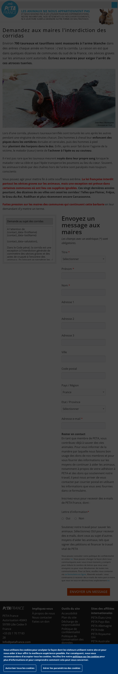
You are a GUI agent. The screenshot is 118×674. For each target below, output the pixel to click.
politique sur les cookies (86, 656)
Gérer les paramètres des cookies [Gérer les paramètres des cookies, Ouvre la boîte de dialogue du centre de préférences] (61, 668)
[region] (59, 659)
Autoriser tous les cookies (19, 668)
